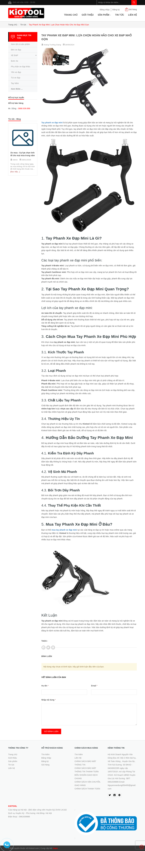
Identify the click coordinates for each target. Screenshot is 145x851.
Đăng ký (116, 9)
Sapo (55, 848)
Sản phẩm (104, 15)
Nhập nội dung (48, 700)
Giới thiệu (88, 15)
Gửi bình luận (51, 731)
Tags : (44, 641)
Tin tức (119, 15)
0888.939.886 (24, 108)
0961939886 (24, 817)
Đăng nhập (105, 9)
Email (94, 686)
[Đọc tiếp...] (15, 172)
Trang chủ (71, 15)
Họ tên (45, 686)
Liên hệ (132, 15)
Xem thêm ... (17, 89)
